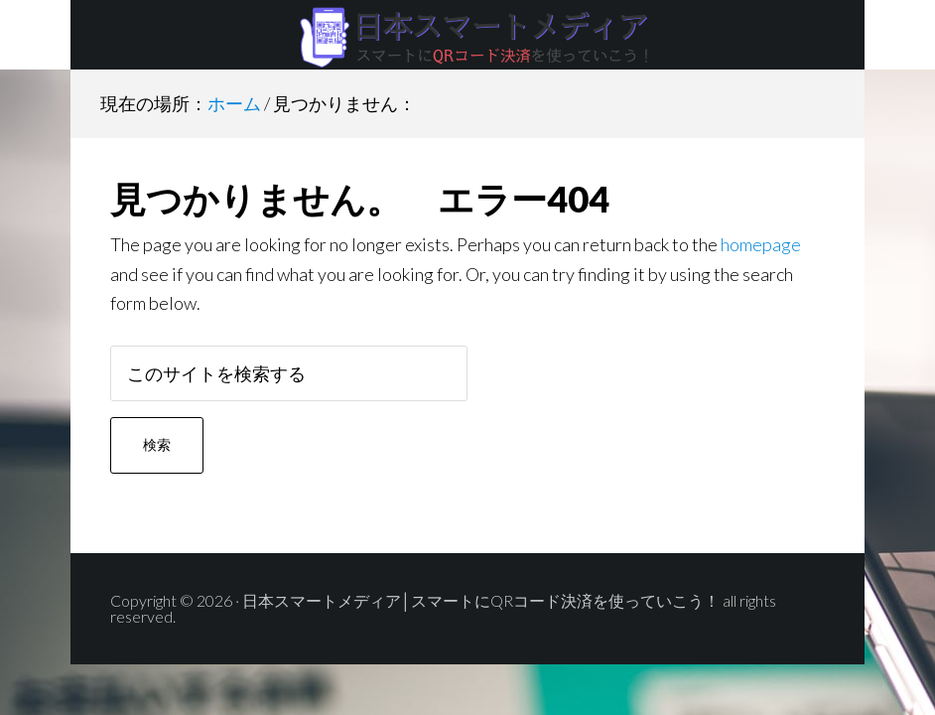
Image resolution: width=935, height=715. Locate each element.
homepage (761, 244)
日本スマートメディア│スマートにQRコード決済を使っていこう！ (467, 35)
